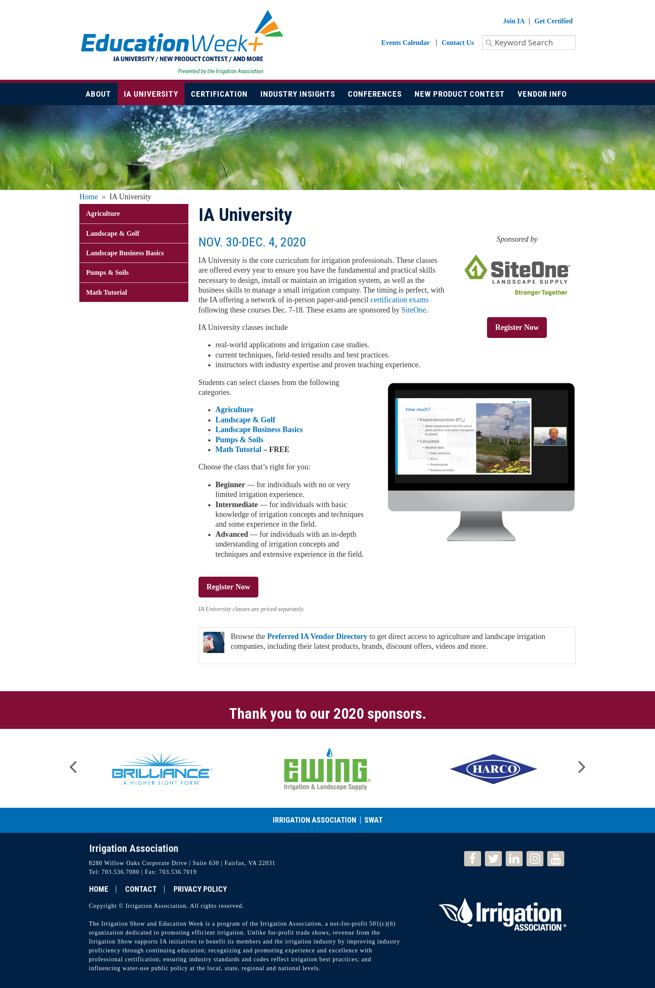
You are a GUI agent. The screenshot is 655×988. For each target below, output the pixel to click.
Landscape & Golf (245, 420)
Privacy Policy (200, 889)
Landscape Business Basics (259, 429)
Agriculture (235, 409)
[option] (162, 768)
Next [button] (582, 764)
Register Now (517, 327)
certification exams (399, 300)
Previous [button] (73, 764)
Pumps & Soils (239, 439)
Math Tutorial (239, 449)
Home (88, 197)
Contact (141, 889)
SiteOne (413, 310)
